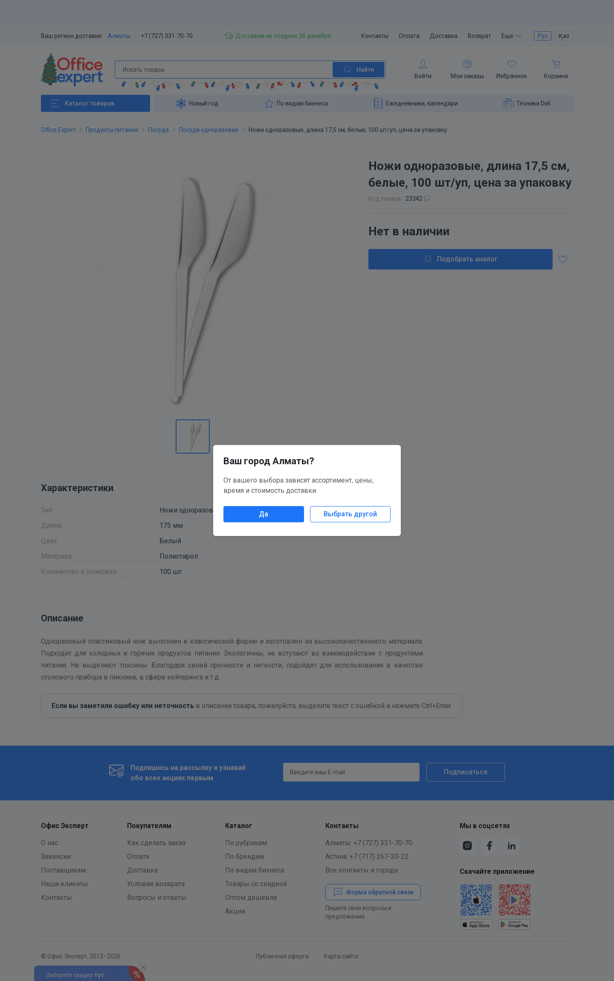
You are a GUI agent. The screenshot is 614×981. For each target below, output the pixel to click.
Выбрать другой (350, 514)
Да (263, 514)
